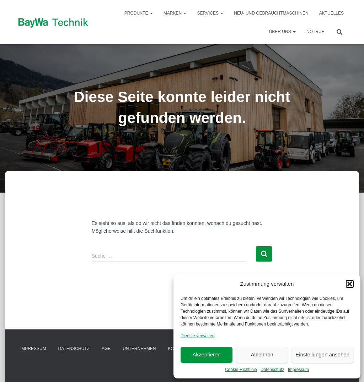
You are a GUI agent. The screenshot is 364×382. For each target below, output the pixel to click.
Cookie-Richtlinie (241, 369)
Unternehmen (139, 348)
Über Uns (282, 31)
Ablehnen (262, 354)
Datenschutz (272, 369)
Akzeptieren (206, 354)
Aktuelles (331, 13)
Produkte (138, 13)
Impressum (298, 369)
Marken (175, 13)
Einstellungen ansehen (322, 354)
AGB (106, 348)
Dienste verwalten (197, 335)
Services (210, 13)
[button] (349, 283)
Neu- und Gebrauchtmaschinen (271, 13)
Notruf (315, 31)
